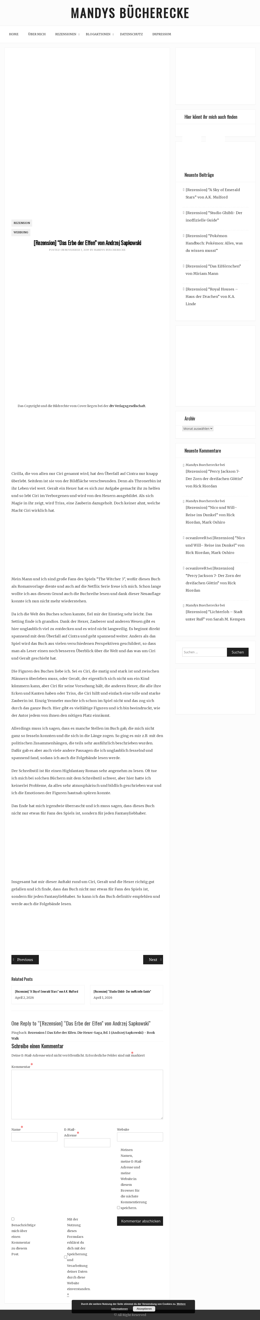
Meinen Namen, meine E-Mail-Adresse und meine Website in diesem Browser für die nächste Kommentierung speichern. (132, 1179)
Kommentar (22, 1066)
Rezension (22, 223)
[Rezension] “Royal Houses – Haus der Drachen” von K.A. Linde (212, 296)
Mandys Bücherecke (130, 13)
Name (17, 1129)
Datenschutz (131, 34)
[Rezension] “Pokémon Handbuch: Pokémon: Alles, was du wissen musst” (214, 243)
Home (14, 34)
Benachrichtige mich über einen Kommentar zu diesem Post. (22, 1237)
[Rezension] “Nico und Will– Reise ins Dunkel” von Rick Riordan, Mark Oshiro (211, 515)
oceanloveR (196, 538)
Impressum (161, 34)
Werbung (21, 232)
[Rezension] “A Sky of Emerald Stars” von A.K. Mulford (46, 991)
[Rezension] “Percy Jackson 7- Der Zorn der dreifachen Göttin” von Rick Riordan (214, 479)
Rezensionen (65, 34)
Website (123, 1130)
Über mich (37, 34)
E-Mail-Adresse (71, 1133)
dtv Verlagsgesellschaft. (127, 406)
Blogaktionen (98, 34)
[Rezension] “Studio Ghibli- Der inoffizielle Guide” (122, 991)
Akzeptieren (144, 1308)
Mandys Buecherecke (110, 249)
